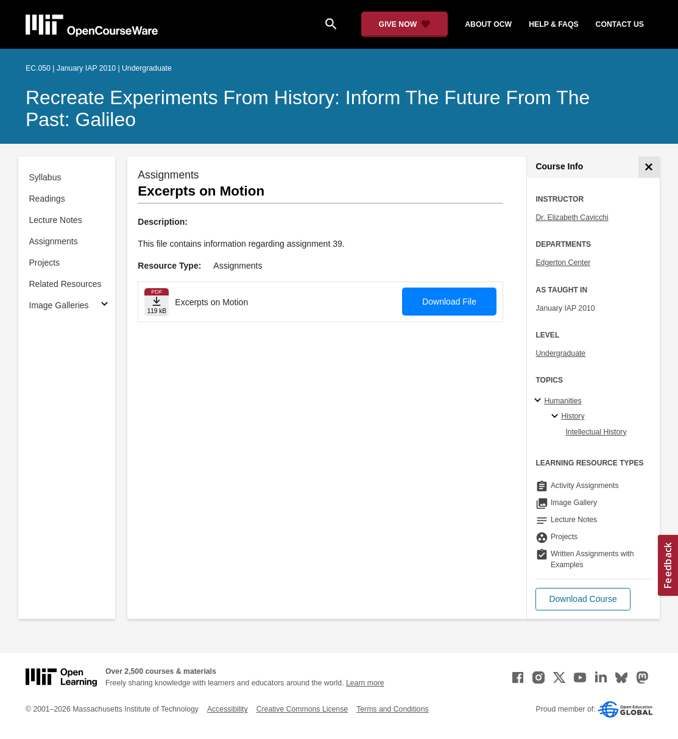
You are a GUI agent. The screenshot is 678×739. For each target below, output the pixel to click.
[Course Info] (649, 167)
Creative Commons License (302, 709)
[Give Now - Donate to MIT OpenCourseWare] (404, 24)
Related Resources (65, 284)
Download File (449, 301)
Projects (44, 262)
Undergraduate (560, 353)
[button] (582, 599)
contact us (620, 24)
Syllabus (45, 177)
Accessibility (227, 709)
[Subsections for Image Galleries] (104, 305)
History (572, 416)
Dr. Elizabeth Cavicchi (571, 217)
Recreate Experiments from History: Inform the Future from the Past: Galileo (308, 108)
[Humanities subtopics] (539, 401)
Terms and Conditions (392, 709)
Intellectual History (595, 432)
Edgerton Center (562, 262)
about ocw (488, 24)
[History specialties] (556, 417)
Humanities (562, 401)
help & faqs (553, 24)
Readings (47, 198)
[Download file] (156, 302)
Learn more (365, 683)
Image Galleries (59, 305)
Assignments (53, 241)
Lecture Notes (55, 220)
